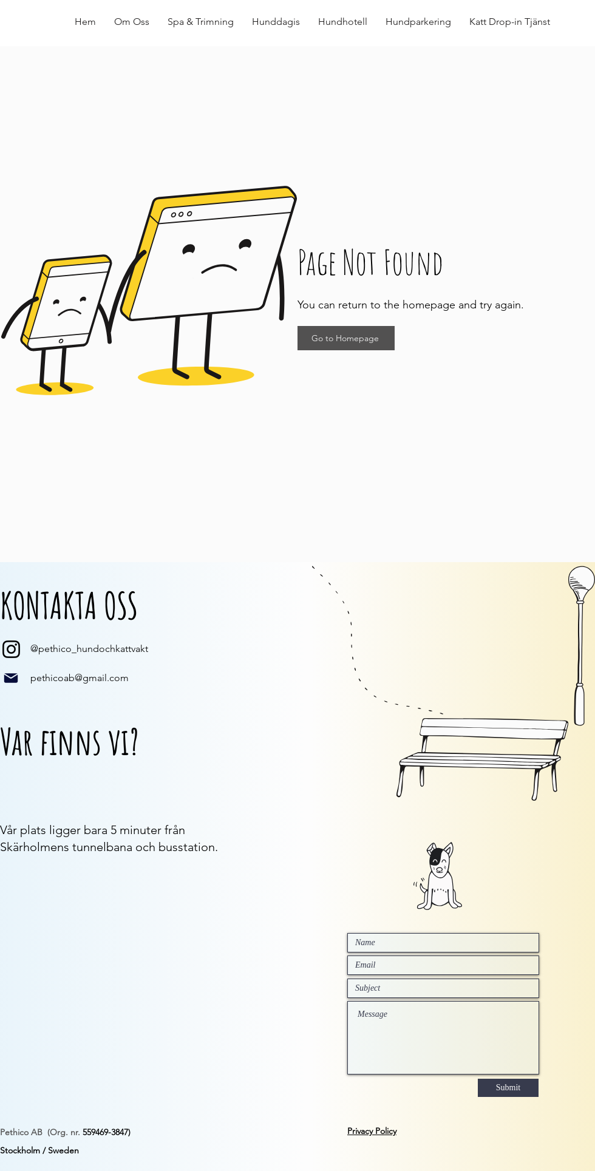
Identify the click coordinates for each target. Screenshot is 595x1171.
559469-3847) (106, 1132)
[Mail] (11, 678)
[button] (131, 22)
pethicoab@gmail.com (79, 678)
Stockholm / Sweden (39, 1150)
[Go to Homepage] (346, 338)
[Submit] (508, 1088)
